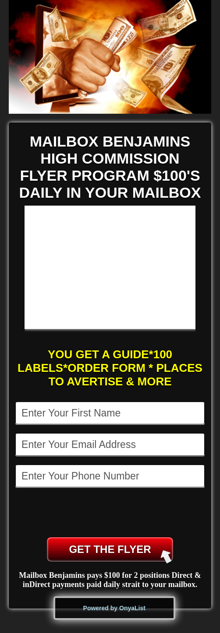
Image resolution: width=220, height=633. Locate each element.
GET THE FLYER (120, 552)
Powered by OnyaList (114, 608)
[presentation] (110, 513)
